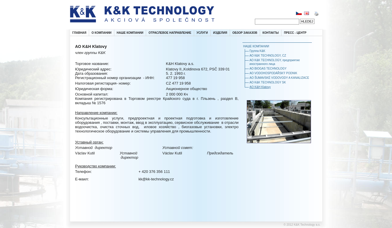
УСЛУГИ (202, 32)
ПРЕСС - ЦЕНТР (295, 32)
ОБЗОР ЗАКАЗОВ (244, 32)
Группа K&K (257, 51)
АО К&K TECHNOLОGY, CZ (268, 55)
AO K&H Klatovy (260, 87)
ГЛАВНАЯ (79, 32)
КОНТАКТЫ (270, 32)
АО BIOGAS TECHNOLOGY (268, 68)
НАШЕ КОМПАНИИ (130, 32)
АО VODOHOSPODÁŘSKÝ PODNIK (273, 73)
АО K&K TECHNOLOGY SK (268, 82)
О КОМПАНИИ (102, 32)
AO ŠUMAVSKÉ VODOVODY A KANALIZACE (279, 77)
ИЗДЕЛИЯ (220, 32)
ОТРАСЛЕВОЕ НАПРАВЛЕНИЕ (169, 32)
